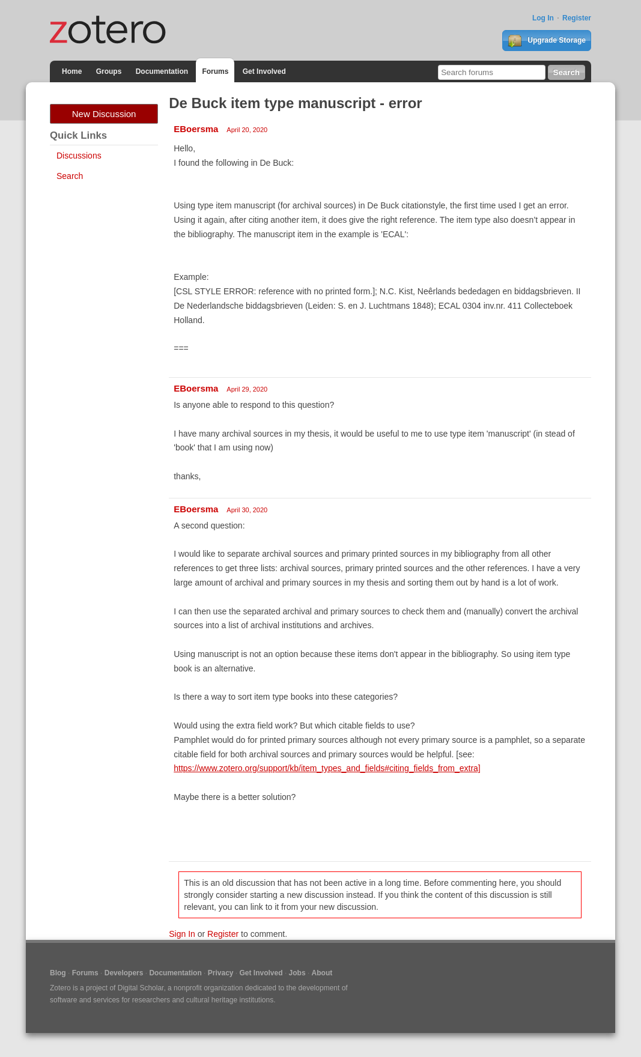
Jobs (297, 973)
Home (72, 71)
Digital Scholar (141, 988)
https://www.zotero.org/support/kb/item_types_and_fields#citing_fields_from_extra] (327, 768)
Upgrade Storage (547, 41)
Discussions (79, 155)
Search (69, 176)
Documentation (162, 71)
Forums (215, 71)
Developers (124, 973)
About (322, 973)
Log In (543, 18)
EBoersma (196, 129)
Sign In (182, 934)
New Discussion (104, 114)
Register (576, 18)
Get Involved (264, 71)
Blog (58, 973)
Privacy (221, 973)
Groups (109, 71)
